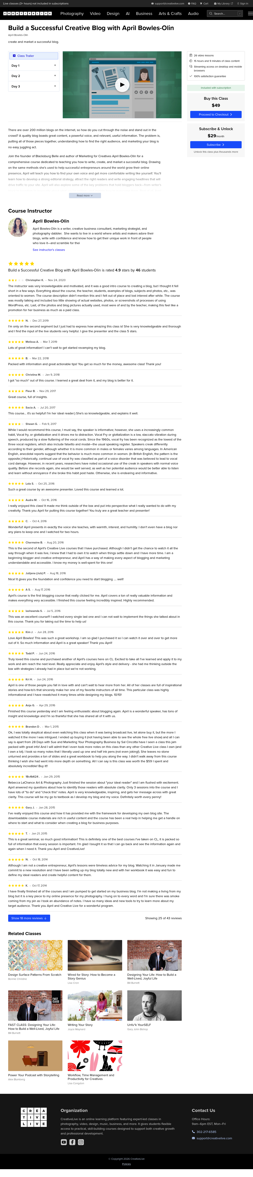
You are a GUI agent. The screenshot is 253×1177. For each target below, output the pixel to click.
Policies (126, 1164)
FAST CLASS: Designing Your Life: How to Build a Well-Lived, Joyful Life (33, 1027)
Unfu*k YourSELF (139, 1025)
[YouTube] (64, 1142)
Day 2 (16, 76)
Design (113, 13)
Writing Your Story (80, 1025)
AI (128, 13)
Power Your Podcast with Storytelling (33, 1075)
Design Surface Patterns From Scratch (34, 974)
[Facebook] (72, 1142)
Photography (72, 13)
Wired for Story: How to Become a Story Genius (91, 976)
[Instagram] (81, 1142)
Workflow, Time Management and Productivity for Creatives (91, 1077)
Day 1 (15, 65)
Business (144, 13)
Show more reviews (29, 918)
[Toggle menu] (250, 13)
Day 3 (16, 86)
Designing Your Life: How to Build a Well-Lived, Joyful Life (151, 976)
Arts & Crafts (170, 13)
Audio (193, 13)
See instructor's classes (49, 249)
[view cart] (205, 3)
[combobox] (225, 13)
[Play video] (122, 84)
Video (95, 13)
